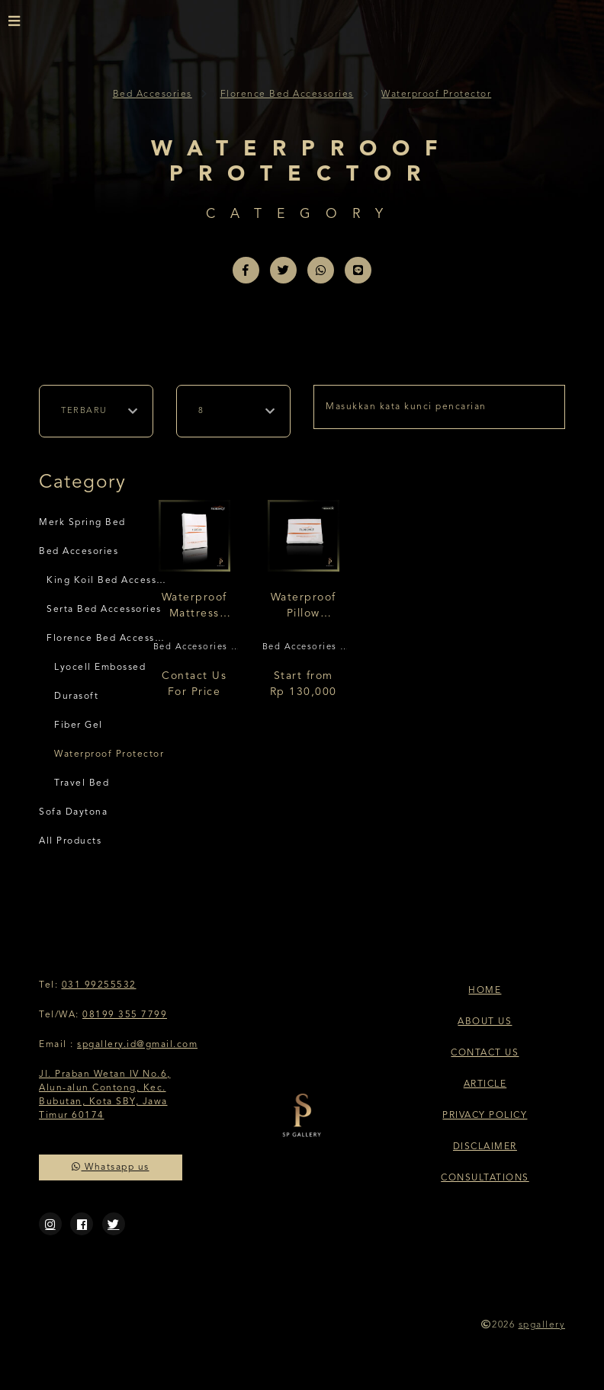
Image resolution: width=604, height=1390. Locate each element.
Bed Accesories (152, 94)
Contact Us (485, 1053)
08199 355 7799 (124, 1015)
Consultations (485, 1178)
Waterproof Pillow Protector (303, 607)
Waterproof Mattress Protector (194, 607)
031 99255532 (99, 985)
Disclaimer (485, 1146)
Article (485, 1084)
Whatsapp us (110, 1167)
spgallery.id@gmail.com (137, 1044)
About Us (485, 1021)
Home (484, 990)
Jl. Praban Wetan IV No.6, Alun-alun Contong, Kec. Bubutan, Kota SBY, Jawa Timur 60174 (105, 1095)
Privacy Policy (484, 1115)
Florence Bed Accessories (287, 94)
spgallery (542, 1325)
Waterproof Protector (436, 94)
